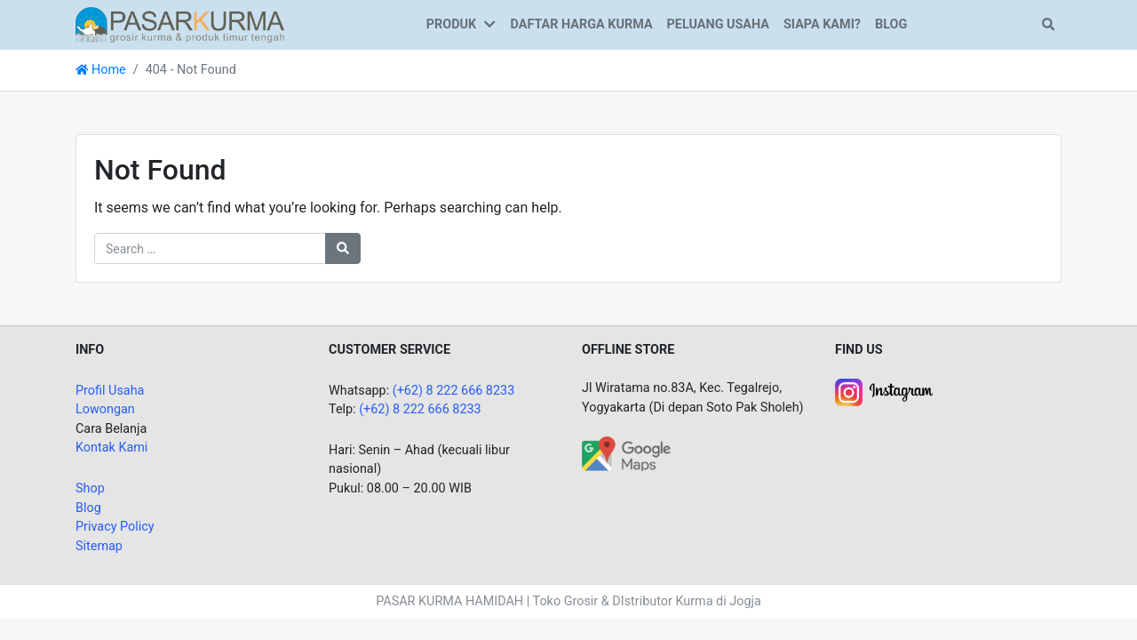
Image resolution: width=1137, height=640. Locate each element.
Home (101, 69)
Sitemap (99, 546)
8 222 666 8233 (437, 409)
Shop (90, 488)
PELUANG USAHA (718, 24)
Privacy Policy (115, 526)
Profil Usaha (110, 390)
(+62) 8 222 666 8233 (454, 390)
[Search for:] (210, 248)
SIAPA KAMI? (822, 24)
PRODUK (451, 24)
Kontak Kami (111, 447)
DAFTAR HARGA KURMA (582, 24)
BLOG (891, 24)
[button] (493, 25)
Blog (88, 508)
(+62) (376, 409)
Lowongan (105, 409)
